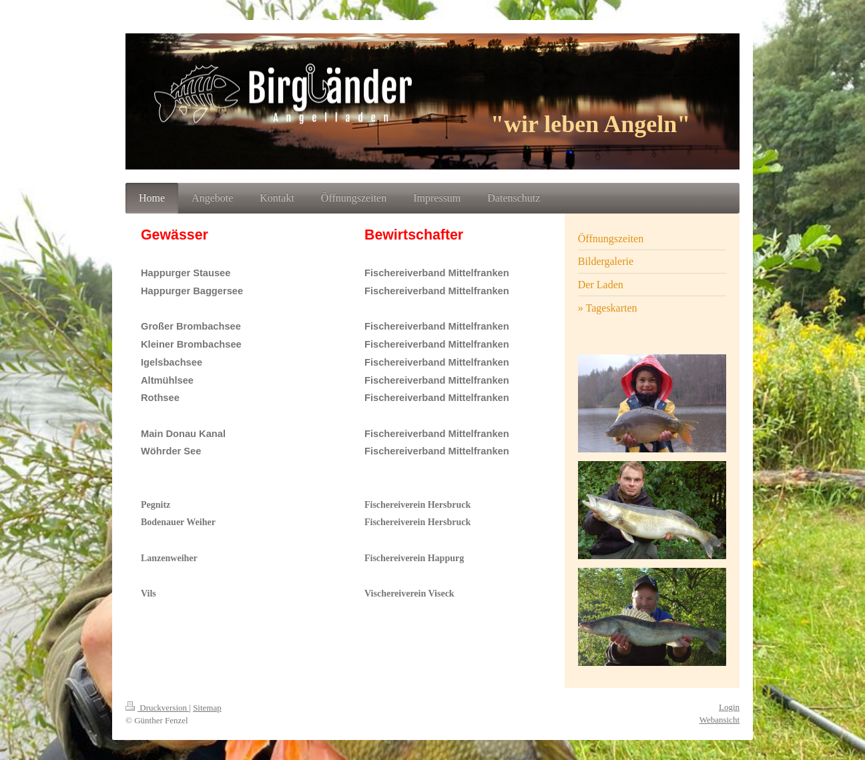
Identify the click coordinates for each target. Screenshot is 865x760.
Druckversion (157, 708)
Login (729, 707)
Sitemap (207, 708)
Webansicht (719, 720)
